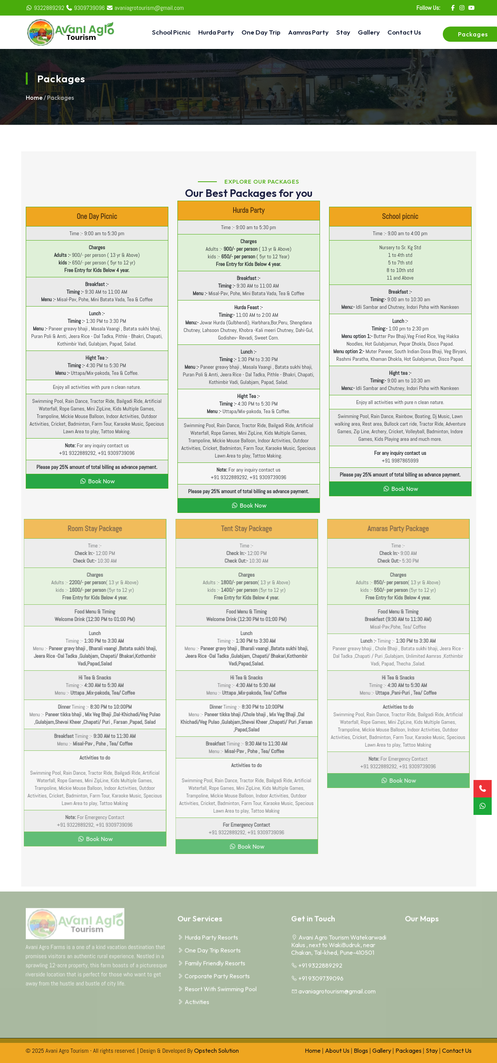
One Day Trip (261, 32)
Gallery (369, 32)
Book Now (97, 481)
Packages (408, 1050)
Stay (343, 32)
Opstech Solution (216, 1050)
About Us (337, 1050)
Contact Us (404, 32)
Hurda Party (216, 32)
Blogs (361, 1050)
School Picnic (171, 32)
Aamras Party (308, 32)
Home (34, 97)
